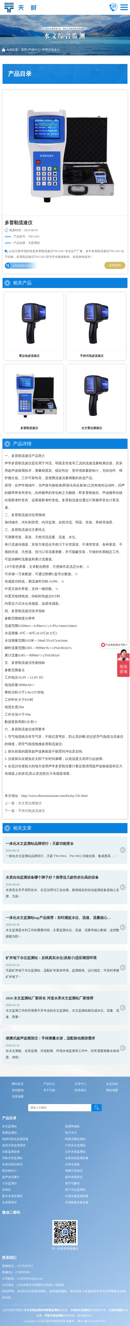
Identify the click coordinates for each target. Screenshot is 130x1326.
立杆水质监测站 (75, 1151)
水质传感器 (72, 1164)
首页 (24, 49)
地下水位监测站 (75, 1189)
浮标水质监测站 (12, 1158)
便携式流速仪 (51, 49)
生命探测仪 (9, 1202)
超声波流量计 (11, 1177)
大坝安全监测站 (75, 1145)
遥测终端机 (72, 1126)
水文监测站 (9, 1126)
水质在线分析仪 (12, 1164)
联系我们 (80, 1090)
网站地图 (112, 1090)
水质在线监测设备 (77, 1158)
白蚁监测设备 (11, 1151)
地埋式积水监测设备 (15, 1139)
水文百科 (112, 1084)
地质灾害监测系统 (14, 1145)
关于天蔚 (49, 1090)
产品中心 (34, 49)
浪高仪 (6, 1189)
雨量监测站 (9, 1132)
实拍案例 (18, 1090)
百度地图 (18, 1096)
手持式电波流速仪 (31, 810)
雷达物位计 (9, 1170)
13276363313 (22, 265)
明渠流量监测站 (75, 1139)
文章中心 (80, 1084)
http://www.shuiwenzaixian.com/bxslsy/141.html (54, 796)
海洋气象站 (72, 1183)
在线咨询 (115, 265)
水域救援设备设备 (77, 1202)
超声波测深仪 (74, 1177)
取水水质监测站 (12, 1196)
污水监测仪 (9, 1183)
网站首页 (18, 1084)
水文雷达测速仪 (30, 803)
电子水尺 (71, 1132)
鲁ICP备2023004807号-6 (91, 1321)
